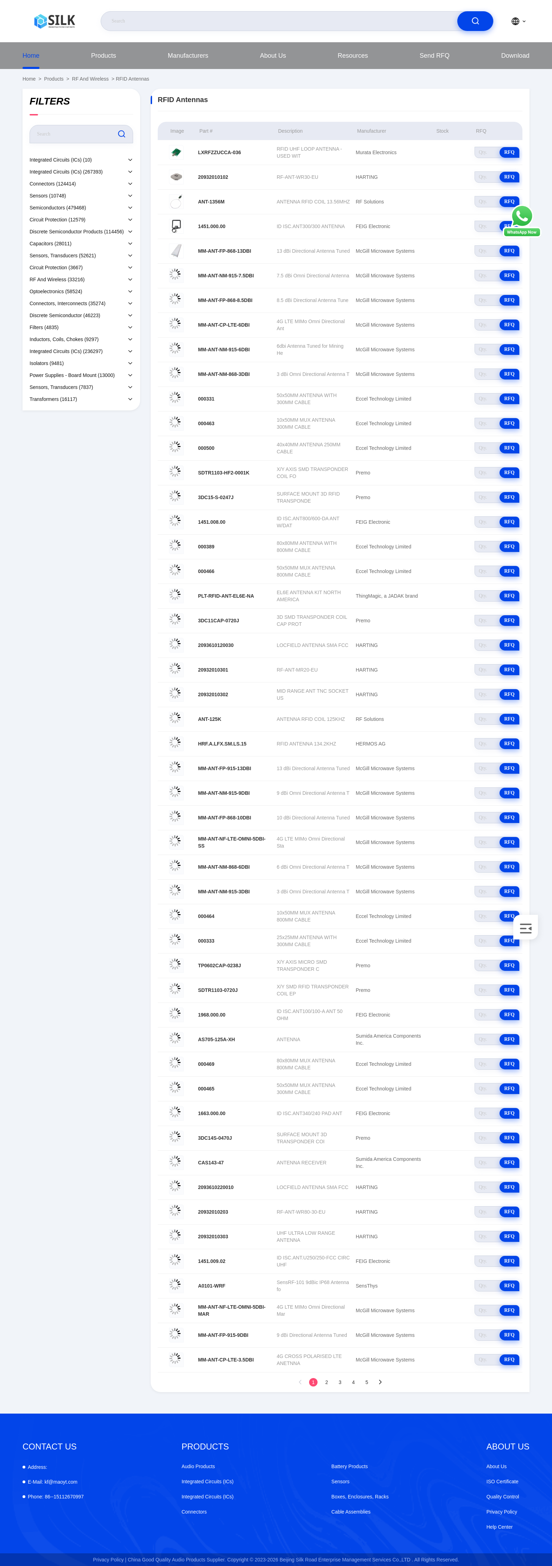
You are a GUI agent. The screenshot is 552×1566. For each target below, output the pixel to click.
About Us (273, 55)
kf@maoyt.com (52, 1482)
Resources (353, 55)
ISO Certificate (503, 1481)
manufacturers (188, 55)
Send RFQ (435, 55)
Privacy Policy (502, 1512)
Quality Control (503, 1496)
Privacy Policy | (109, 1559)
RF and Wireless (90, 79)
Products (103, 55)
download (515, 55)
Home (31, 55)
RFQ (509, 152)
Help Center (500, 1527)
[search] (475, 21)
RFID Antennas (132, 79)
